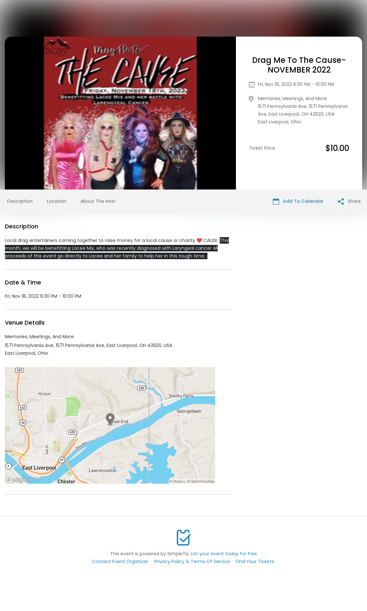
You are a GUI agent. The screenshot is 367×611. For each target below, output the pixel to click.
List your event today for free (224, 553)
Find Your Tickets (255, 561)
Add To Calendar (298, 201)
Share (349, 201)
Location (56, 201)
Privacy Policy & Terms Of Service (192, 561)
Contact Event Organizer (120, 561)
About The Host (98, 201)
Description (20, 201)
